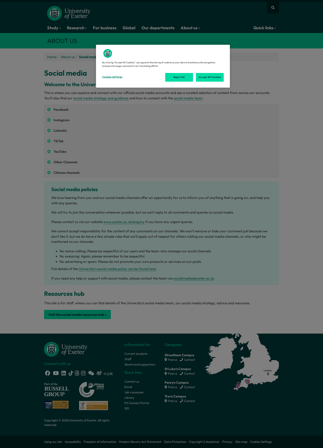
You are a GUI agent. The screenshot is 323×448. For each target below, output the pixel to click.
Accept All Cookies (210, 77)
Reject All (179, 77)
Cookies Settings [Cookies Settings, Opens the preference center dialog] (112, 76)
